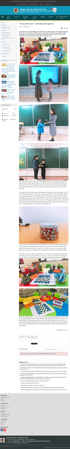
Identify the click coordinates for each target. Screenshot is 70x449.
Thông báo (3, 25)
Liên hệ (41, 4)
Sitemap (7, 446)
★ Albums (42, 16)
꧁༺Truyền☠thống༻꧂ (62, 17)
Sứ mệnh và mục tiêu (5, 397)
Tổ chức (2, 400)
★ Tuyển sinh (34, 17)
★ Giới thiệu (8, 17)
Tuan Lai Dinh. (67, 447)
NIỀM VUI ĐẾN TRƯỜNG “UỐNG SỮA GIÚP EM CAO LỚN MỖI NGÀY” (8, 98)
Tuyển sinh (3, 30)
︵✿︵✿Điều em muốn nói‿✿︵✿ (8, 38)
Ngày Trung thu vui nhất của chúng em (29, 385)
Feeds (11, 446)
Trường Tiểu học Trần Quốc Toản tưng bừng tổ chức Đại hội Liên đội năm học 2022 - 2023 (41, 371)
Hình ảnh (3, 422)
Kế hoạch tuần (5, 44)
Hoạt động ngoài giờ (5, 32)
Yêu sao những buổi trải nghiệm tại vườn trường (31, 380)
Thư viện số (3, 421)
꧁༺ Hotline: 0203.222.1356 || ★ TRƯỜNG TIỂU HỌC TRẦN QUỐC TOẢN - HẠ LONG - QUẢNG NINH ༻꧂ (33, 1)
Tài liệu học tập (4, 416)
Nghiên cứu (4, 403)
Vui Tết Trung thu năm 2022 (27, 383)
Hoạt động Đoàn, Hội (5, 414)
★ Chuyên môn (25, 17)
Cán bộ (2, 398)
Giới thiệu (4, 395)
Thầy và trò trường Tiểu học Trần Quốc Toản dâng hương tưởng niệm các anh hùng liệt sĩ (41, 389)
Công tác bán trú (5, 53)
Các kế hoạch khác (6, 50)
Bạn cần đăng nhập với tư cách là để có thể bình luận (38, 353)
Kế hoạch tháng (5, 47)
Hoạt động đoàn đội (5, 35)
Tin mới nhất (4, 60)
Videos (2, 424)
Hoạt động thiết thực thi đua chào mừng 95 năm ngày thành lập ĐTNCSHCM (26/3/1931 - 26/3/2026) (9, 84)
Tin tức (2, 22)
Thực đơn (4, 56)
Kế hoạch (3, 42)
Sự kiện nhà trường (5, 406)
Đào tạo (3, 411)
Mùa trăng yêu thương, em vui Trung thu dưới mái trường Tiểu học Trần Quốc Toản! (39, 387)
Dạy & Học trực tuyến (22, 4)
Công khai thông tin (5, 27)
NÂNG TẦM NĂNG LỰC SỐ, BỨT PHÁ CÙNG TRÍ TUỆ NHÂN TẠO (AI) (9, 77)
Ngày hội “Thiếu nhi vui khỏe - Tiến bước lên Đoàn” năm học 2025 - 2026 (9, 91)
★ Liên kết (50, 16)
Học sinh (2, 413)
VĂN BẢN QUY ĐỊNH (34, 4)
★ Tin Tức (16, 16)
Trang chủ (2, 446)
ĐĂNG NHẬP (47, 4)
